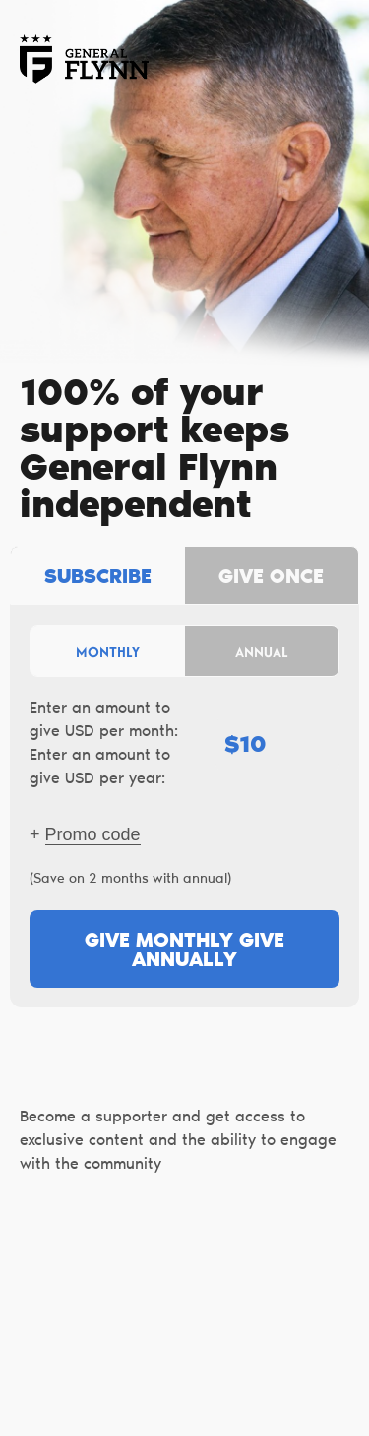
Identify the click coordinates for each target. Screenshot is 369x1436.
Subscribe (98, 578)
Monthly (108, 651)
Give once (271, 578)
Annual (261, 651)
